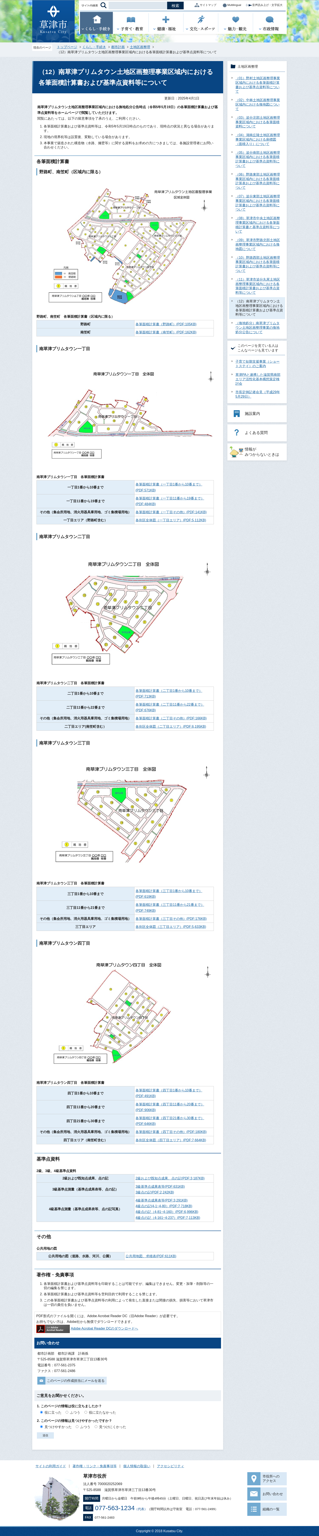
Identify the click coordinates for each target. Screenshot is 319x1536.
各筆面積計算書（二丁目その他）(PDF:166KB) (171, 718)
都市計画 (118, 47)
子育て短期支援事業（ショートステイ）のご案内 (257, 364)
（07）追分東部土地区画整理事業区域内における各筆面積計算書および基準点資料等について (257, 202)
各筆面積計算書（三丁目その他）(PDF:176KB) (171, 918)
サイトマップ (204, 5)
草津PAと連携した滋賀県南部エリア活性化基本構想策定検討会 (257, 379)
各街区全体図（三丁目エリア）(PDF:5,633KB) (171, 927)
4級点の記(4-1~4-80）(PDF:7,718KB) (164, 1206)
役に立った (53, 1412)
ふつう (75, 1412)
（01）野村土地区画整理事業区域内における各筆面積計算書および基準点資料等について (257, 84)
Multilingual (231, 5)
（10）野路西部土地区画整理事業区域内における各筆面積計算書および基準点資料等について (257, 264)
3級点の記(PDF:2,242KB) (155, 1192)
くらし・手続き (94, 47)
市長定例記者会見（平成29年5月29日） (257, 394)
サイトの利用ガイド (50, 1466)
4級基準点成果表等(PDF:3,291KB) (161, 1200)
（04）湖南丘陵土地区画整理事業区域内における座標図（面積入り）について (257, 139)
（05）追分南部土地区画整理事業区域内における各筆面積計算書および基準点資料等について (257, 159)
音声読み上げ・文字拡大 (264, 5)
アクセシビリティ (170, 1466)
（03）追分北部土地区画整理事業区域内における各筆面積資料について (257, 122)
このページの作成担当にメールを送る (76, 1380)
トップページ (67, 47)
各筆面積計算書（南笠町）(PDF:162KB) (166, 332)
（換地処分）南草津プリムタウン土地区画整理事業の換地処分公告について (257, 327)
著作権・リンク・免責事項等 (95, 1466)
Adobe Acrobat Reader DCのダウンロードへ (87, 1328)
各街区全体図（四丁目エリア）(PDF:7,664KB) (171, 1140)
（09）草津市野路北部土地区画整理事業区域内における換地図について (257, 244)
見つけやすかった (58, 1427)
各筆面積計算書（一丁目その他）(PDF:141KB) (171, 512)
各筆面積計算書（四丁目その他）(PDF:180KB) (171, 1132)
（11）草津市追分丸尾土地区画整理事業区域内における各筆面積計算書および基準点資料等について (257, 286)
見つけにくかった (112, 1427)
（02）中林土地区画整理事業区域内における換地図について (257, 104)
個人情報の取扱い (136, 1466)
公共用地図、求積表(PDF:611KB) (151, 1256)
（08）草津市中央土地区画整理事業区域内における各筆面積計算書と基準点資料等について (257, 224)
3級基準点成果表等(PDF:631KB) (160, 1186)
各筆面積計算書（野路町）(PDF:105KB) (166, 324)
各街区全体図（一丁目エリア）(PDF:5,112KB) (171, 520)
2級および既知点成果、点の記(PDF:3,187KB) (170, 1178)
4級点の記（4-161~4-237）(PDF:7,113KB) (168, 1218)
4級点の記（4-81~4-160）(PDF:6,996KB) (167, 1212)
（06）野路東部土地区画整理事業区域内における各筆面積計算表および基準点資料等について (257, 181)
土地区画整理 (140, 47)
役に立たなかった (102, 1412)
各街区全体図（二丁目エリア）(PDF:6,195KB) (171, 726)
